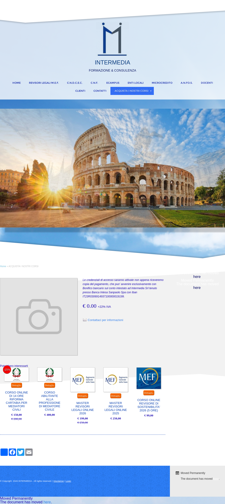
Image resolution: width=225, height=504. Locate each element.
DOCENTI (207, 82)
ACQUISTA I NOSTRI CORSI (133, 90)
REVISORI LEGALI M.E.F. (44, 82)
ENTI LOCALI (135, 82)
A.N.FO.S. (187, 82)
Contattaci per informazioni (105, 320)
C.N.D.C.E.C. (74, 82)
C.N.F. (94, 82)
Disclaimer (59, 481)
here (197, 277)
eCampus (112, 82)
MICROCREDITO (162, 82)
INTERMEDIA (112, 62)
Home (16, 82)
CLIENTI (80, 90)
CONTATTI (99, 90)
